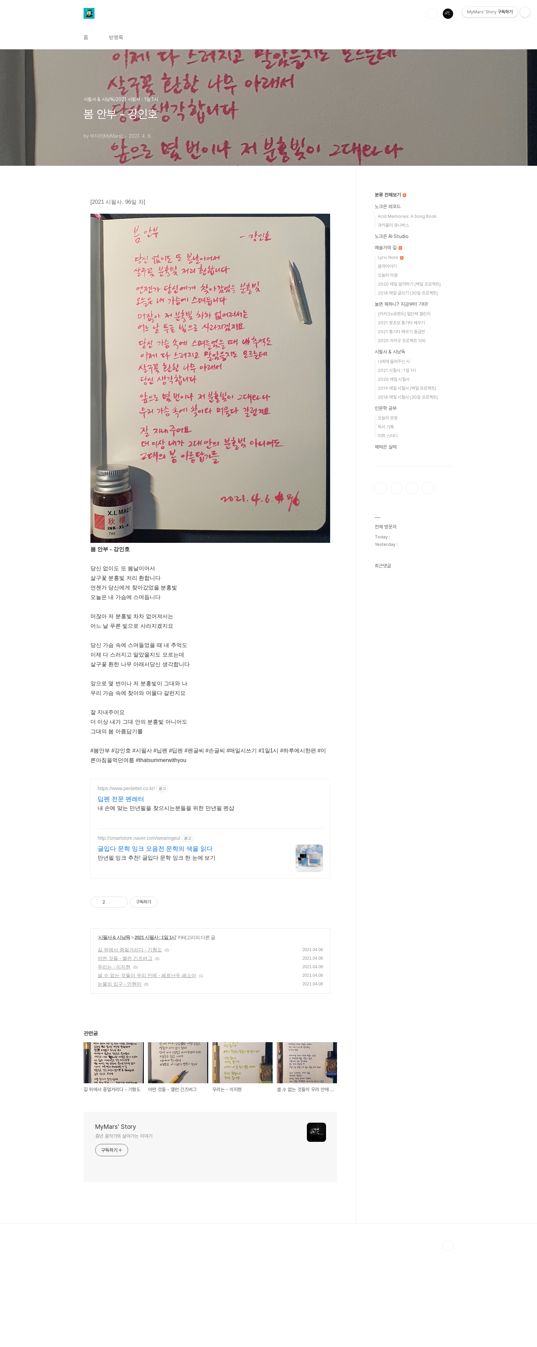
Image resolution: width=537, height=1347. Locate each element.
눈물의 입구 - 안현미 (119, 1080)
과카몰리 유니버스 (393, 225)
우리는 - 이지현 (114, 1062)
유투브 (428, 488)
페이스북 (381, 488)
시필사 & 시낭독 (114, 1033)
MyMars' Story (115, 1222)
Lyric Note (390, 257)
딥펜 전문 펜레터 (121, 894)
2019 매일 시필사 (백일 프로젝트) (407, 388)
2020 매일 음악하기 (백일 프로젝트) (409, 284)
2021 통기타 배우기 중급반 (401, 331)
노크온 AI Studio (392, 236)
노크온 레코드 (388, 206)
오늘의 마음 (388, 275)
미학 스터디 (388, 435)
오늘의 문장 (388, 418)
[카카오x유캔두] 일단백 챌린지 (404, 313)
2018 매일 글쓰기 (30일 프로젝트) (408, 293)
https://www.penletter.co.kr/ (126, 884)
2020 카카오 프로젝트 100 (402, 340)
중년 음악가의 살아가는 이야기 (123, 1232)
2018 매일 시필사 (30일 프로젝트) (408, 397)
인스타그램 (396, 488)
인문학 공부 (386, 408)
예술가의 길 (388, 247)
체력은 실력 (386, 447)
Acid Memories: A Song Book (407, 216)
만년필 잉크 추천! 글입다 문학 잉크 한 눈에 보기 (156, 954)
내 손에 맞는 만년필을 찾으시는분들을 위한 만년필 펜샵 (166, 904)
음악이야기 (387, 266)
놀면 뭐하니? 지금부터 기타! (401, 304)
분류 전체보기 (390, 195)
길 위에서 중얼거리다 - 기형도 (130, 1045)
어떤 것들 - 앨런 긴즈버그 (125, 1054)
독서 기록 (386, 426)
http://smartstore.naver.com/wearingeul (139, 934)
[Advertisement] (210, 820)
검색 (432, 14)
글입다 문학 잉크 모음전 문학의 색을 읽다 (155, 944)
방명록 (116, 37)
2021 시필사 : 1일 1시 (155, 1033)
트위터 (412, 488)
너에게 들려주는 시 (394, 361)
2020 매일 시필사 (394, 379)
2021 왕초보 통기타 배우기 (401, 322)
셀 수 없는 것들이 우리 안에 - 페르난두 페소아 (147, 1071)
